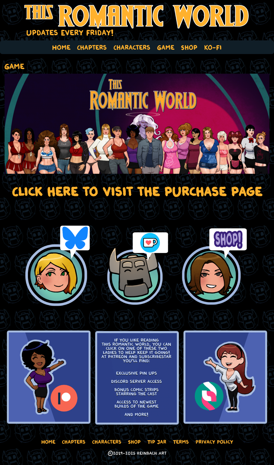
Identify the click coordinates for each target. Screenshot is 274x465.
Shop (189, 47)
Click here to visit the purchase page (137, 191)
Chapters (92, 47)
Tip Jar (157, 441)
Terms (181, 441)
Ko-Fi (213, 47)
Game (165, 47)
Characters (132, 47)
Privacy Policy (214, 441)
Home (61, 47)
